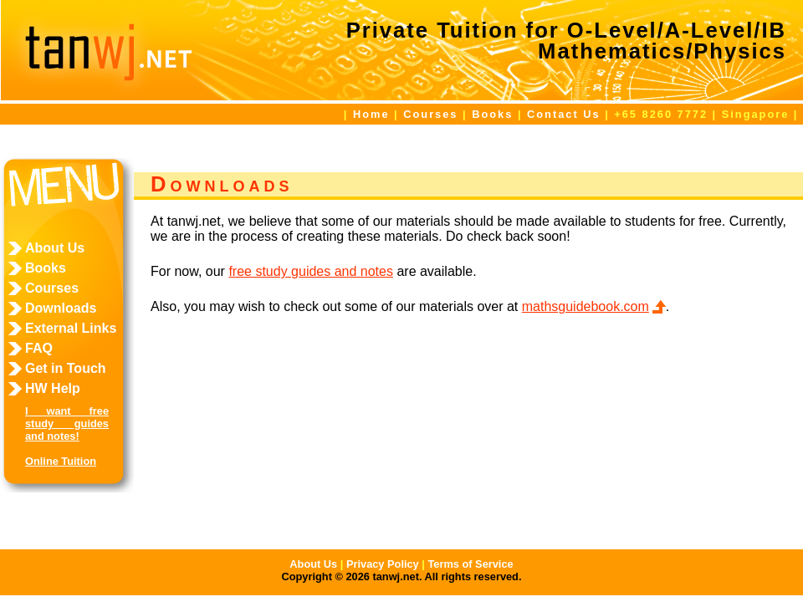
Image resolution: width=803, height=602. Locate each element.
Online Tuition (60, 461)
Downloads (60, 308)
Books (492, 114)
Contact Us (564, 114)
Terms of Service (470, 564)
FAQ (39, 348)
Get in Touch (65, 368)
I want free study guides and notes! (67, 423)
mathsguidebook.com (585, 306)
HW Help (52, 388)
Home (371, 114)
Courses (430, 114)
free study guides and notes (310, 271)
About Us (54, 248)
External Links (70, 328)
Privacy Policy (382, 564)
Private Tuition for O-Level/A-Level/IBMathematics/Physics (566, 41)
